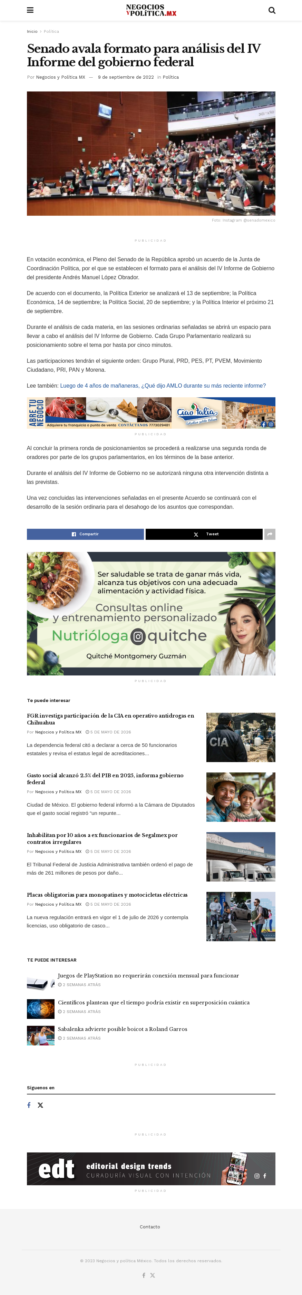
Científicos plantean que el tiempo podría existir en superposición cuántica (154, 1003)
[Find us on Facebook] (28, 1106)
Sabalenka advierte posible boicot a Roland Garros (122, 1029)
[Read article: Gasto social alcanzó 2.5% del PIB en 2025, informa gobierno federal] (240, 797)
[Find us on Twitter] (40, 1105)
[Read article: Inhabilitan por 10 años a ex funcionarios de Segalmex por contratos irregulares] (240, 857)
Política (51, 31)
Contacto (150, 1226)
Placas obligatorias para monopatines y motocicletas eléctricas (107, 895)
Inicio (32, 31)
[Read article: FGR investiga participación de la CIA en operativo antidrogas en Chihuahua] (240, 737)
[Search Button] (272, 10)
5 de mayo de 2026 (108, 732)
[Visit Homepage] (151, 10)
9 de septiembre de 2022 (126, 77)
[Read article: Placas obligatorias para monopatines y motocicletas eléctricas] (240, 916)
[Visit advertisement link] (151, 412)
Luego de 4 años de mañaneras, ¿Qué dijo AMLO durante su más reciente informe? (163, 386)
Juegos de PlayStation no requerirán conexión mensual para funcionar (148, 976)
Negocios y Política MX (60, 77)
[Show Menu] (30, 10)
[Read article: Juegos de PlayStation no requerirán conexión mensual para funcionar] (41, 982)
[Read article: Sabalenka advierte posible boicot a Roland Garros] (41, 1035)
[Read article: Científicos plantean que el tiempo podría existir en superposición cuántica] (41, 1009)
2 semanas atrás (79, 984)
